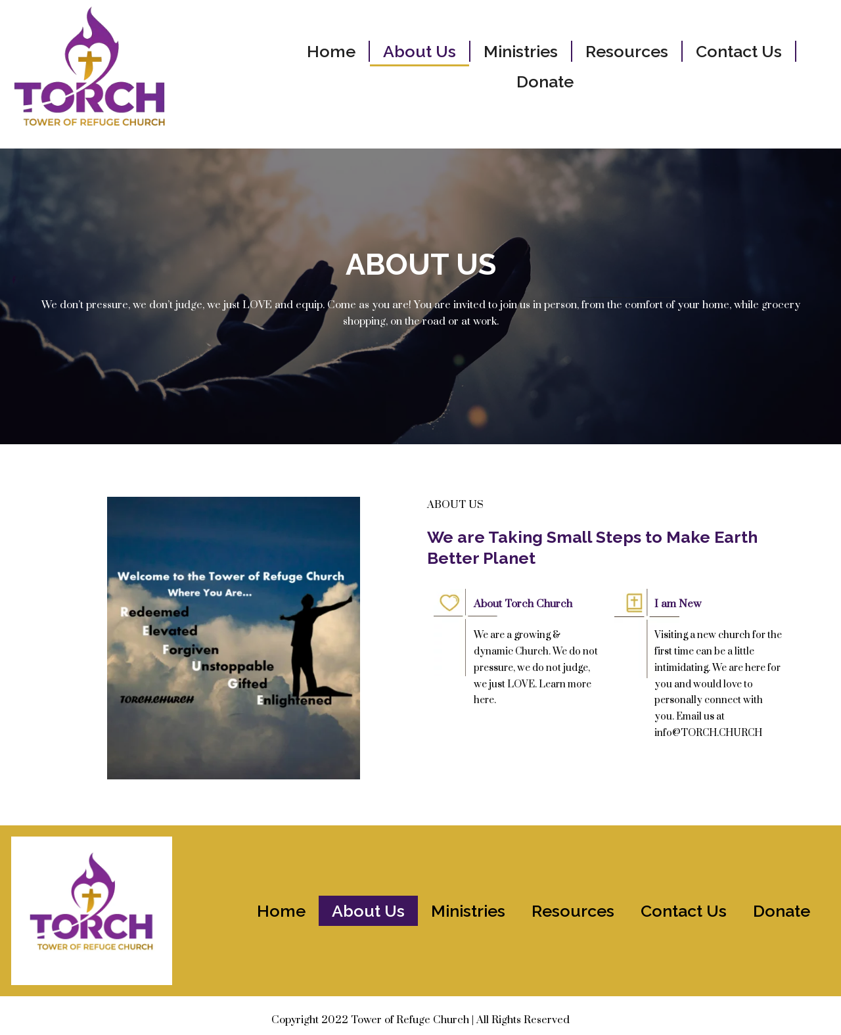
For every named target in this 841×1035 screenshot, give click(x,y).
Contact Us (739, 51)
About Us (419, 51)
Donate (545, 81)
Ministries (521, 51)
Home (331, 51)
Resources (626, 51)
